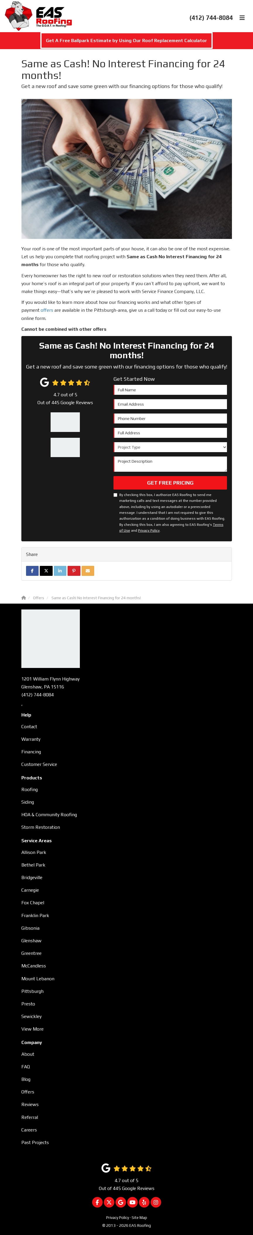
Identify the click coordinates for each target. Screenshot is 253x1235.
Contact (29, 726)
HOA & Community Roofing (49, 814)
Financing (31, 752)
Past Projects (35, 1142)
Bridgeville (31, 877)
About (27, 1054)
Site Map (139, 1217)
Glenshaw (31, 940)
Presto (28, 1004)
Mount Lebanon (37, 978)
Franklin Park (35, 915)
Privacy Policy (149, 530)
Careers (29, 1130)
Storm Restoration (40, 827)
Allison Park (33, 852)
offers (47, 310)
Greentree (31, 953)
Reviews (30, 1104)
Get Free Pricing (170, 483)
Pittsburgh (32, 991)
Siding (27, 802)
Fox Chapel (32, 902)
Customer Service (39, 764)
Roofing (29, 789)
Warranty (30, 739)
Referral (29, 1117)
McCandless (33, 966)
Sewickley (31, 1016)
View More (32, 1029)
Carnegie (30, 890)
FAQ (25, 1066)
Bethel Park (33, 865)
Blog (25, 1079)
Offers (27, 1092)
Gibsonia (30, 928)
